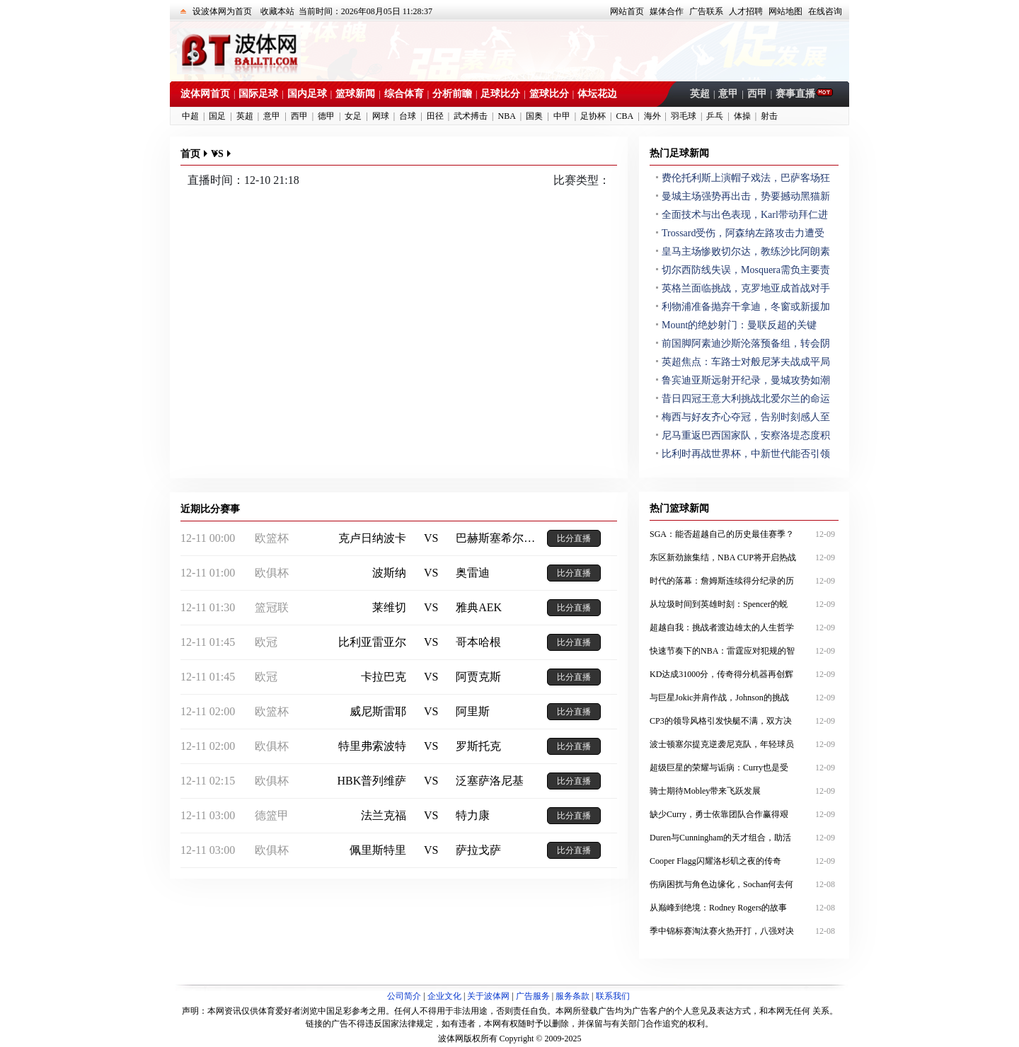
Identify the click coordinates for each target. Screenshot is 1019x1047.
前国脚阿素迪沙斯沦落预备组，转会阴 (746, 343)
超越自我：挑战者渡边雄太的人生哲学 (744, 627)
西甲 (757, 93)
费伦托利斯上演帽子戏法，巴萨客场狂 (746, 178)
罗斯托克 (478, 746)
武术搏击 (471, 116)
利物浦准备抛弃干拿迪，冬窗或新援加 (746, 306)
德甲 (326, 116)
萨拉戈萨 (478, 850)
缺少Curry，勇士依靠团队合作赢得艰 (744, 814)
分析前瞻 (452, 93)
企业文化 (444, 996)
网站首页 (627, 11)
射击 (769, 116)
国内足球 (307, 93)
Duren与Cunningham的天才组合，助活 (744, 837)
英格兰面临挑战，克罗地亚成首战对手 (746, 288)
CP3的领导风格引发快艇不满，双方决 (744, 721)
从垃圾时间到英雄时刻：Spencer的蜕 (744, 604)
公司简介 (404, 996)
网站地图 (785, 11)
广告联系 (706, 11)
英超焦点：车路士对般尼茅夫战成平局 (746, 362)
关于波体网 (488, 996)
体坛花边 (597, 93)
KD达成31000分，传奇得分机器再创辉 (744, 674)
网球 (380, 116)
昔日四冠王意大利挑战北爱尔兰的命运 (746, 398)
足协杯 (593, 116)
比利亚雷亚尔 (372, 642)
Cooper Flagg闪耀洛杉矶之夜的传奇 (744, 861)
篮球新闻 (355, 93)
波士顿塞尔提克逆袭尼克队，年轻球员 (744, 744)
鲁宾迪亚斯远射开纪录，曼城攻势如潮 (746, 380)
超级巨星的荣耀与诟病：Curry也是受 (744, 767)
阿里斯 (473, 711)
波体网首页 (205, 93)
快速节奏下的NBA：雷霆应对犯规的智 (744, 650)
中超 (190, 116)
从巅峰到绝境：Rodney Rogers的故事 (744, 907)
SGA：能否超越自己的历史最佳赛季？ (744, 534)
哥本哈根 (478, 642)
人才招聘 (746, 11)
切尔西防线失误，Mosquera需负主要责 (746, 270)
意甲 (728, 93)
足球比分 (500, 93)
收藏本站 (277, 11)
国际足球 (258, 93)
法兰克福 (383, 815)
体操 (742, 116)
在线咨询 (825, 11)
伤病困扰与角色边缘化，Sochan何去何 (744, 884)
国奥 (534, 116)
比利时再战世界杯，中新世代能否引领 (746, 454)
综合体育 (404, 93)
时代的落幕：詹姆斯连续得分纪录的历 (744, 580)
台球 (407, 116)
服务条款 (572, 996)
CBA (624, 116)
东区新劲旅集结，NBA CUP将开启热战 (744, 557)
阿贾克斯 (478, 677)
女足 (353, 116)
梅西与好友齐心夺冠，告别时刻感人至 (746, 417)
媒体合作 (667, 11)
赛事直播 (797, 93)
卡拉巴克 (383, 677)
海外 (652, 116)
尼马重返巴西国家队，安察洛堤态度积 (746, 435)
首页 (190, 154)
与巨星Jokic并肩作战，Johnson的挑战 (744, 697)
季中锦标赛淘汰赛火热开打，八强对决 (744, 931)
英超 (700, 93)
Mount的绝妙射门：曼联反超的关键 (739, 325)
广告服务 (533, 996)
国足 (217, 116)
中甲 (561, 116)
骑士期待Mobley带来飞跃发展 (744, 791)
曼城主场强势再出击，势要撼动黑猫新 (746, 196)
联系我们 (613, 996)
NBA (506, 116)
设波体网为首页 (222, 11)
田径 (435, 116)
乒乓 (714, 116)
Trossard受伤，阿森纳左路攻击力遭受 (743, 233)
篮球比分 (549, 93)
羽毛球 (683, 116)
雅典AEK (479, 607)
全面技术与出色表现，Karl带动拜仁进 (745, 214)
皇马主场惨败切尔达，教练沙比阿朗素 (746, 251)
